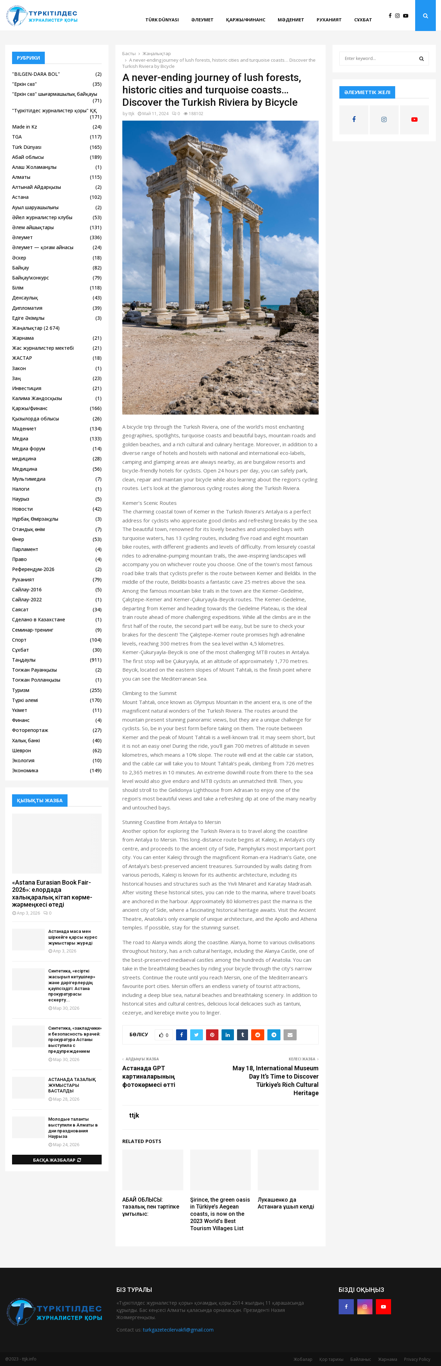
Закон (19, 368)
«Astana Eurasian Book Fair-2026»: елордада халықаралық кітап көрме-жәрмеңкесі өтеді (52, 893)
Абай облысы (28, 157)
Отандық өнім (28, 529)
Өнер (18, 539)
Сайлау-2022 (27, 599)
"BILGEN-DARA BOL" (36, 74)
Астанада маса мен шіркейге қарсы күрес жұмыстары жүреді (73, 937)
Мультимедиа (28, 479)
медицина (24, 458)
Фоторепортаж (30, 730)
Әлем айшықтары (33, 227)
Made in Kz (24, 126)
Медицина (24, 469)
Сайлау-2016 (27, 589)
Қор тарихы (331, 1359)
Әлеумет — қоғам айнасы (42, 247)
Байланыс (360, 1359)
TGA (17, 136)
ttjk (131, 113)
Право (19, 559)
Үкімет (19, 710)
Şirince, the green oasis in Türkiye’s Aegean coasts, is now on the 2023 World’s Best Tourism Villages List (220, 1214)
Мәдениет (291, 20)
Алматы (21, 177)
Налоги (20, 489)
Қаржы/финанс (245, 20)
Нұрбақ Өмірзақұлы (35, 519)
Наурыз (20, 499)
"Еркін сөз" (24, 84)
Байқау (20, 267)
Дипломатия (27, 308)
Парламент (25, 549)
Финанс (21, 720)
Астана (20, 197)
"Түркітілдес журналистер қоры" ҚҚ (54, 110)
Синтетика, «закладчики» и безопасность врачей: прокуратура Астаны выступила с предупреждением (75, 1040)
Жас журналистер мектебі (43, 348)
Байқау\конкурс (30, 277)
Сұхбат (363, 20)
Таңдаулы (23, 659)
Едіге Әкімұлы (28, 318)
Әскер (19, 257)
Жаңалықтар (27, 328)
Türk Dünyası (162, 20)
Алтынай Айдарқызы (36, 187)
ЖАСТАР (22, 358)
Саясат (20, 609)
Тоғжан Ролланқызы (36, 679)
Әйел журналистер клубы (42, 217)
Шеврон (21, 750)
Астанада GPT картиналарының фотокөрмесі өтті (148, 1076)
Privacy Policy (417, 1359)
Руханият (329, 20)
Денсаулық (25, 297)
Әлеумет (202, 20)
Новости (22, 509)
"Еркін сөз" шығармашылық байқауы (54, 94)
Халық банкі (26, 740)
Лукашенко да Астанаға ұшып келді (286, 1203)
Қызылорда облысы (35, 418)
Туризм (20, 690)
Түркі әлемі (25, 700)
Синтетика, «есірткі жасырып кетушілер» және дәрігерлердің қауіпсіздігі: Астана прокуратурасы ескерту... (71, 985)
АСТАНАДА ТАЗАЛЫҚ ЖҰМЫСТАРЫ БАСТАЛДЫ (72, 1085)
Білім (17, 287)
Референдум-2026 (33, 569)
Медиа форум (28, 448)
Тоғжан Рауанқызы (34, 669)
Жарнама (23, 338)
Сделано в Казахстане (38, 619)
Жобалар (303, 1359)
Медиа (20, 438)
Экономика (25, 770)
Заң (16, 378)
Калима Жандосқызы (37, 398)
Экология (23, 760)
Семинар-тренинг (32, 629)
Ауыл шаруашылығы (35, 207)
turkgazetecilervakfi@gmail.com (178, 1329)
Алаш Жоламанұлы (34, 167)
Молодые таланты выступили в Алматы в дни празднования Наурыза (73, 1128)
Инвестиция (26, 388)
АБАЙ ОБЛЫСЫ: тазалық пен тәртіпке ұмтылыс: (150, 1206)
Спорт (19, 639)
